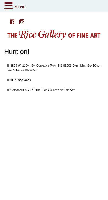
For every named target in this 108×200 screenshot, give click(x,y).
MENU (20, 7)
